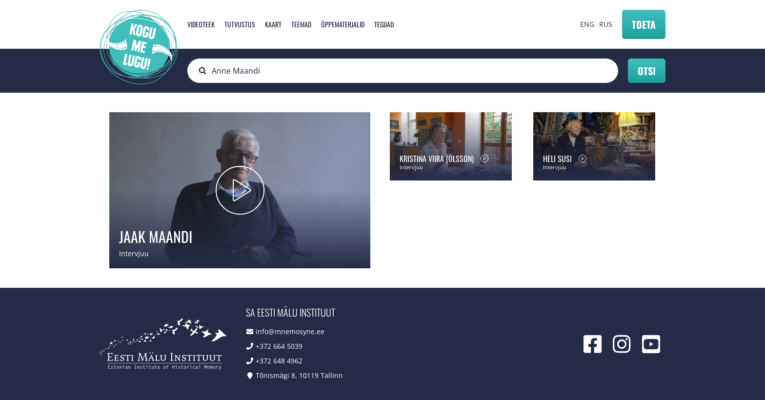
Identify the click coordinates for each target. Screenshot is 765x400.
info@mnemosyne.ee (290, 331)
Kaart (273, 24)
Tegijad (384, 24)
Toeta (644, 24)
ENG (587, 24)
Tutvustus (239, 24)
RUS (605, 24)
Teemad (301, 24)
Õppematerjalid (342, 24)
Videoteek (201, 24)
